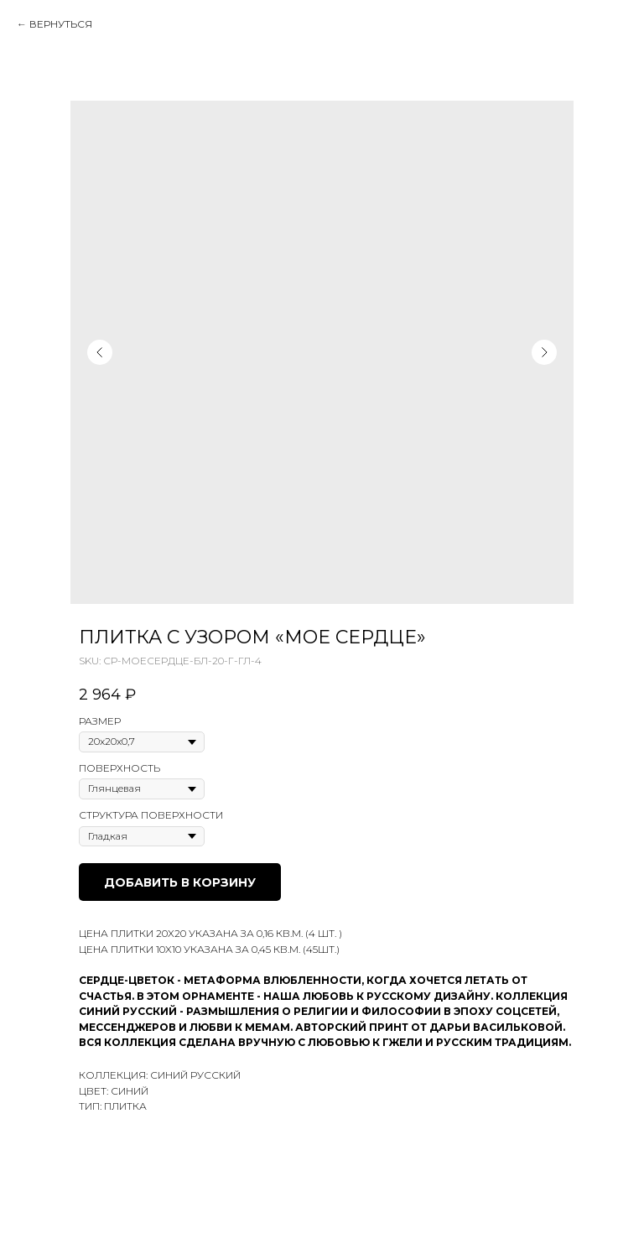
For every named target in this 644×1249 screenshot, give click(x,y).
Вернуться (60, 24)
